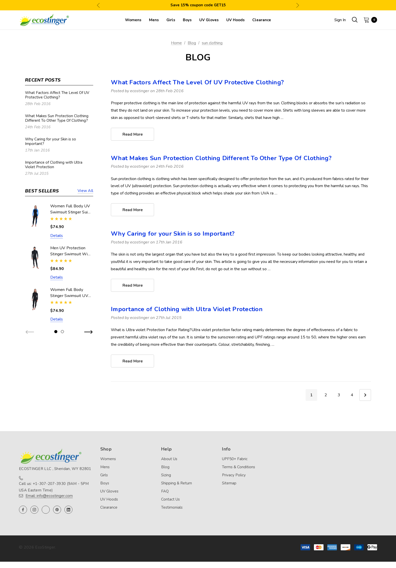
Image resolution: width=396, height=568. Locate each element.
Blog (165, 467)
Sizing (166, 475)
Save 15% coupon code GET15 (198, 5)
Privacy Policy (234, 475)
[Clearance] (262, 20)
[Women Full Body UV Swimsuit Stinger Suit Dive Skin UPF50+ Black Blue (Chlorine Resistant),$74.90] (35, 216)
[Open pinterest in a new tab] (57, 510)
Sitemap (229, 483)
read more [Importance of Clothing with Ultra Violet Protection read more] (132, 361)
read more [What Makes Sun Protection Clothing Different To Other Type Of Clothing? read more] (132, 210)
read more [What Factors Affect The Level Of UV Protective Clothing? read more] (132, 134)
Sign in (340, 19)
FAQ (165, 491)
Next (365, 395)
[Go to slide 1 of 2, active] (55, 331)
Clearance (108, 507)
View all (85, 191)
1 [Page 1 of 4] (311, 395)
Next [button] (297, 5)
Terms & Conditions (238, 467)
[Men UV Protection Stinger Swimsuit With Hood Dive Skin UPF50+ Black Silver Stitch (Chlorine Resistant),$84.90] (35, 257)
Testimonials (172, 507)
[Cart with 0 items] (368, 20)
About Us (169, 458)
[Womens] (133, 20)
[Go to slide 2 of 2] (62, 331)
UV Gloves (109, 491)
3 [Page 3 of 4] (339, 395)
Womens (108, 458)
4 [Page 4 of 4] (352, 395)
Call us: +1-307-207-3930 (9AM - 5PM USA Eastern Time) (54, 487)
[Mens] (154, 20)
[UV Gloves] (208, 20)
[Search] (354, 20)
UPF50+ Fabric (234, 458)
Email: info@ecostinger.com (49, 495)
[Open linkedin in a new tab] (68, 510)
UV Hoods (109, 499)
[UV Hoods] (235, 20)
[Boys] (187, 20)
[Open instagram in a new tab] (34, 510)
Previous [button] (98, 5)
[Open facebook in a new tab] (23, 510)
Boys (104, 483)
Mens (105, 467)
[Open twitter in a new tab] (46, 510)
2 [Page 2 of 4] (326, 395)
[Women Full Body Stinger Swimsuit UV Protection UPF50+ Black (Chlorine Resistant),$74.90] (35, 299)
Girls (104, 475)
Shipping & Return (176, 483)
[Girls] (171, 20)
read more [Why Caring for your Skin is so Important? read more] (132, 285)
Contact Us (170, 499)
